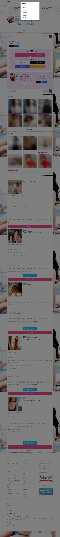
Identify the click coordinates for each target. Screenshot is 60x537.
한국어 (24, 17)
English (24, 10)
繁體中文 (25, 15)
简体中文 (25, 12)
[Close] (38, 3)
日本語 (24, 7)
